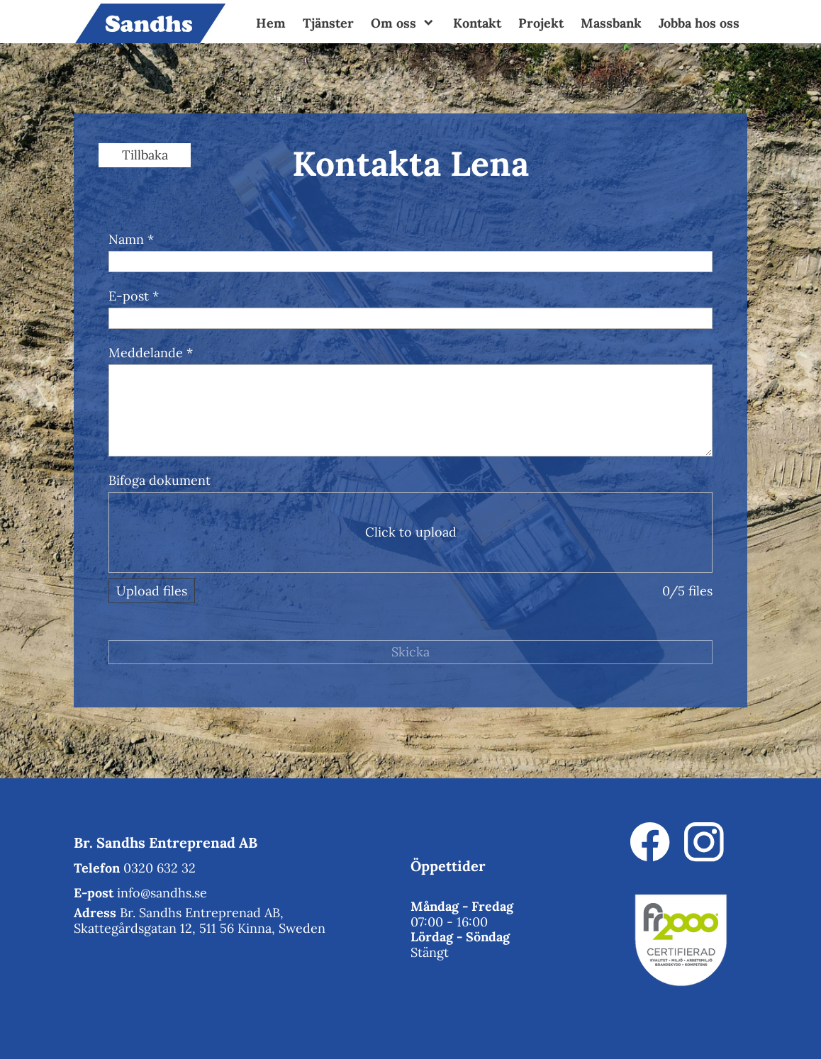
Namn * (131, 239)
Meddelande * (150, 352)
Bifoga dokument (159, 480)
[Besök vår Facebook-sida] (650, 842)
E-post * (133, 296)
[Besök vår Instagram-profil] (704, 842)
